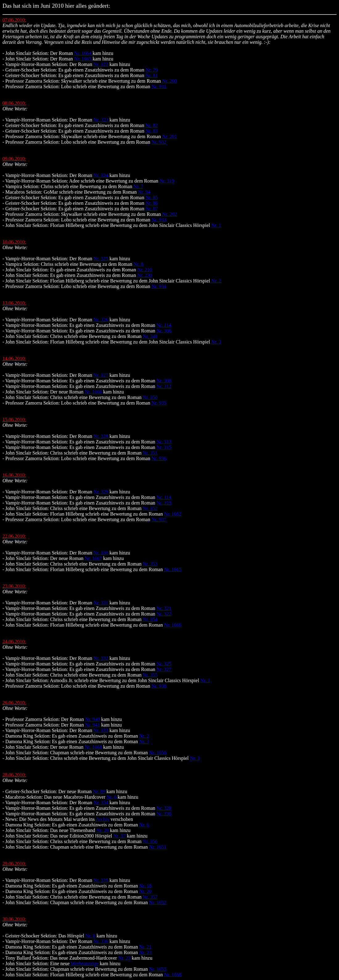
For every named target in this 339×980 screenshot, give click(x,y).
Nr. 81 (151, 75)
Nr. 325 (100, 258)
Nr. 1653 (157, 969)
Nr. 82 (151, 125)
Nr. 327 (100, 375)
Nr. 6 (111, 797)
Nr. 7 (138, 186)
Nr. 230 (144, 275)
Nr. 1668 (93, 747)
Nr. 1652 (157, 902)
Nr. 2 (216, 280)
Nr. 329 (100, 491)
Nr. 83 (151, 131)
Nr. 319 (166, 180)
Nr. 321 (163, 608)
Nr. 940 (92, 719)
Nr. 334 (100, 802)
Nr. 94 (144, 192)
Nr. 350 (150, 397)
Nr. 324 (100, 175)
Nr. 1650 (157, 752)
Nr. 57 (119, 835)
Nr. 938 (158, 686)
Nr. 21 (145, 946)
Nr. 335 (100, 880)
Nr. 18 (145, 885)
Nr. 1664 (83, 53)
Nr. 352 (150, 508)
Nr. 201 (169, 136)
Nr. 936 (158, 458)
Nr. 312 (163, 386)
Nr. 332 (100, 658)
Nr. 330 (100, 552)
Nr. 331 (100, 602)
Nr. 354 (150, 619)
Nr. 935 (158, 403)
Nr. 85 (151, 197)
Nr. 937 (158, 519)
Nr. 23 (145, 952)
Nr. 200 (169, 81)
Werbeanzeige (85, 963)
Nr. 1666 (93, 391)
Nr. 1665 (83, 58)
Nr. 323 (100, 119)
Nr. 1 (216, 225)
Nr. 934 (158, 286)
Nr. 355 (150, 674)
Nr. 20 (102, 830)
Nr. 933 (158, 219)
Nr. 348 (150, 336)
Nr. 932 (158, 142)
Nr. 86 (151, 203)
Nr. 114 (163, 325)
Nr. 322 (100, 64)
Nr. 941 (92, 724)
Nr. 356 (150, 841)
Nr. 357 (150, 897)
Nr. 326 (100, 319)
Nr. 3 (216, 341)
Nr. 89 (99, 791)
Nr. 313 (163, 441)
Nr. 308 (163, 380)
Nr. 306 (163, 330)
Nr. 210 (144, 269)
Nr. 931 (158, 86)
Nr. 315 (163, 447)
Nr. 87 (151, 208)
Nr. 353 (150, 563)
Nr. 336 (100, 941)
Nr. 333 (100, 730)
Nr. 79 (151, 69)
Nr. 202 (169, 214)
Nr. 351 (150, 452)
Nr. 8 (138, 264)
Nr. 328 (100, 436)
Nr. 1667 (93, 558)
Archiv (102, 819)
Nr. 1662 (172, 514)
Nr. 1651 (157, 847)
